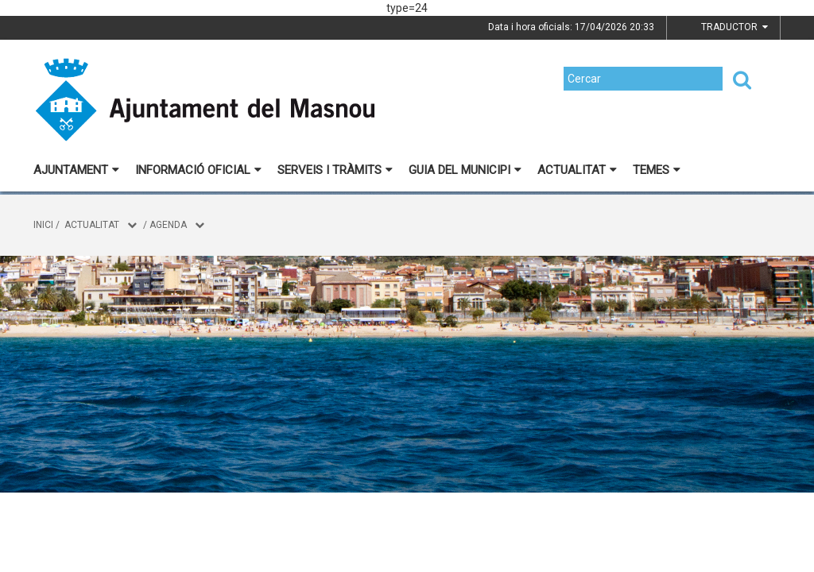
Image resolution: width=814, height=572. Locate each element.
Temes (656, 170)
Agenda (168, 224)
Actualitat (577, 170)
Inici (43, 224)
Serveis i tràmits (335, 170)
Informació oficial (198, 170)
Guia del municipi (465, 170)
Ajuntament (76, 170)
